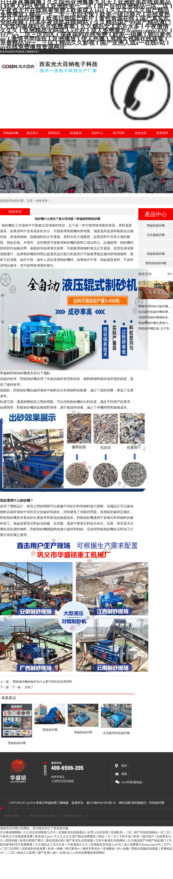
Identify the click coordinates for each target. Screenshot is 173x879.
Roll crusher (12, 815)
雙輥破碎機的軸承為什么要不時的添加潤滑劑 (42, 681)
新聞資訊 (54, 133)
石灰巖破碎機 (156, 234)
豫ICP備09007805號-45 (101, 802)
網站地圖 (125, 802)
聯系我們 (162, 133)
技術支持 (140, 133)
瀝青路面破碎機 (155, 263)
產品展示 (32, 133)
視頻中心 (97, 133)
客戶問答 (119, 133)
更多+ (170, 274)
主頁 (30, 200)
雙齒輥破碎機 (156, 225)
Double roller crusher (42, 815)
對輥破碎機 (10, 133)
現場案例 (76, 133)
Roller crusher (73, 815)
